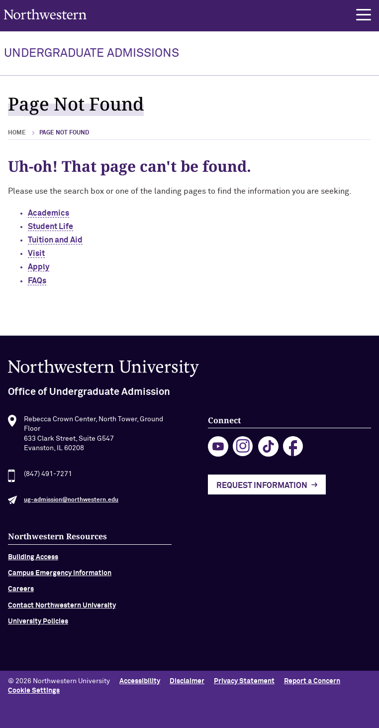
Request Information (261, 487)
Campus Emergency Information (59, 575)
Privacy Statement (244, 681)
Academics (48, 213)
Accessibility (139, 681)
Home (17, 133)
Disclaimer (187, 681)
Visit (36, 253)
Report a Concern (312, 681)
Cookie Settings (34, 690)
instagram (243, 449)
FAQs (37, 281)
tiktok (268, 449)
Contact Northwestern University (62, 607)
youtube (218, 449)
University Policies (38, 623)
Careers (21, 591)
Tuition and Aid (55, 240)
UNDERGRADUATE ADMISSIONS (91, 53)
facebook (293, 449)
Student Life (50, 227)
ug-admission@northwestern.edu (71, 502)
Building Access (33, 559)
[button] (363, 15)
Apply (38, 267)
